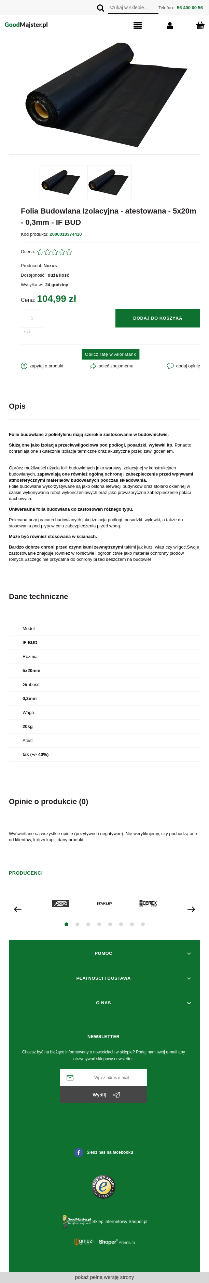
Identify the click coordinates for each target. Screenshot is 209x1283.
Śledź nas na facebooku (103, 1152)
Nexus (50, 265)
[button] (126, 25)
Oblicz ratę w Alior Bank (110, 354)
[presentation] (18, 908)
